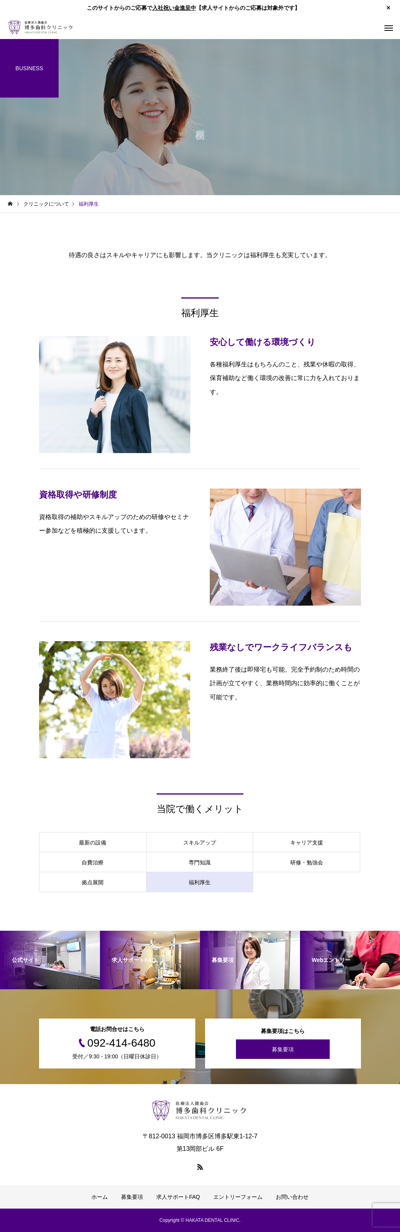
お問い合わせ (292, 1197)
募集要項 (283, 1049)
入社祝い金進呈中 (174, 8)
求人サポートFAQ (178, 1197)
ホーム (99, 1197)
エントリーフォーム (237, 1197)
